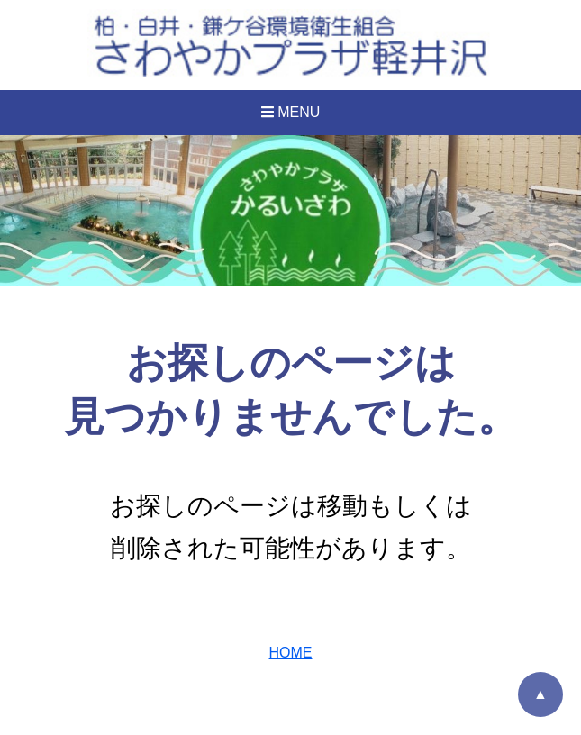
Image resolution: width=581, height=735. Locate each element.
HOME (291, 652)
